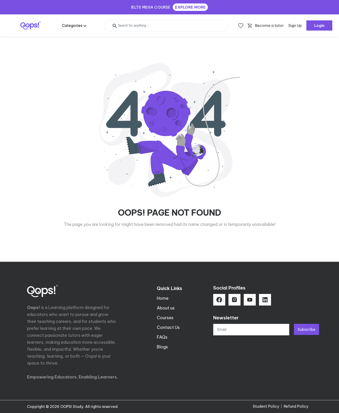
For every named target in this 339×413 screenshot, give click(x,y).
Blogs (162, 347)
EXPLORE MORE (190, 7)
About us (166, 308)
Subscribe (306, 329)
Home (163, 298)
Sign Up (295, 25)
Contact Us (168, 327)
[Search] (166, 26)
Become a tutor (269, 25)
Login (319, 25)
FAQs (162, 337)
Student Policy (266, 406)
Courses (165, 317)
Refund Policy (296, 406)
